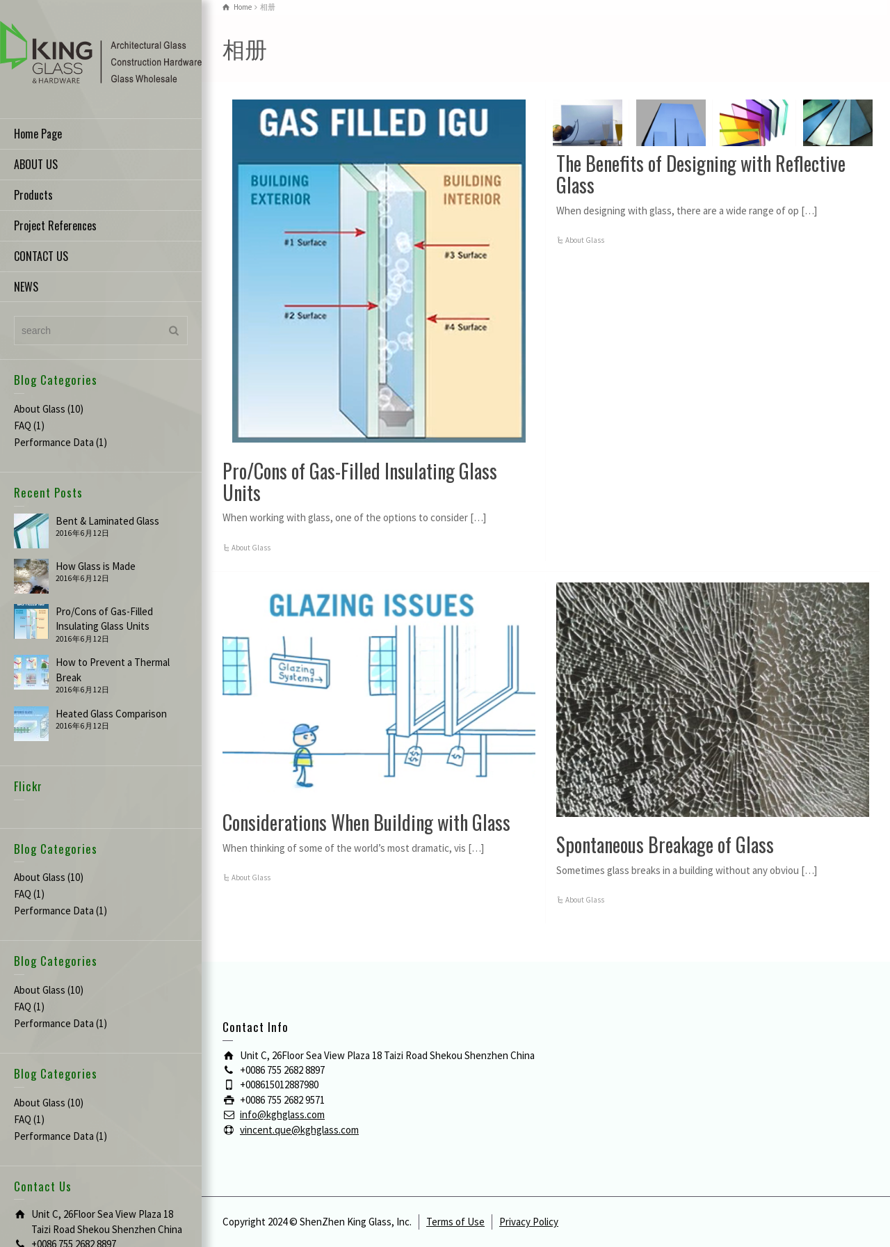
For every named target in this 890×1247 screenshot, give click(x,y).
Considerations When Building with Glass (366, 822)
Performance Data (54, 442)
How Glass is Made (96, 566)
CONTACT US (41, 256)
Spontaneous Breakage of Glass (665, 844)
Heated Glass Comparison (111, 713)
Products (33, 194)
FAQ (22, 425)
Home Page (38, 133)
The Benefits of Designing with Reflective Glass (701, 174)
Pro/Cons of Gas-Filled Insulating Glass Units (359, 481)
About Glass (39, 408)
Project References (55, 225)
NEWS (26, 286)
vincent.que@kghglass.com (299, 1129)
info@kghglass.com (282, 1114)
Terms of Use (455, 1221)
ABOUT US (36, 164)
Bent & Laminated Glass (107, 520)
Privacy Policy (528, 1221)
